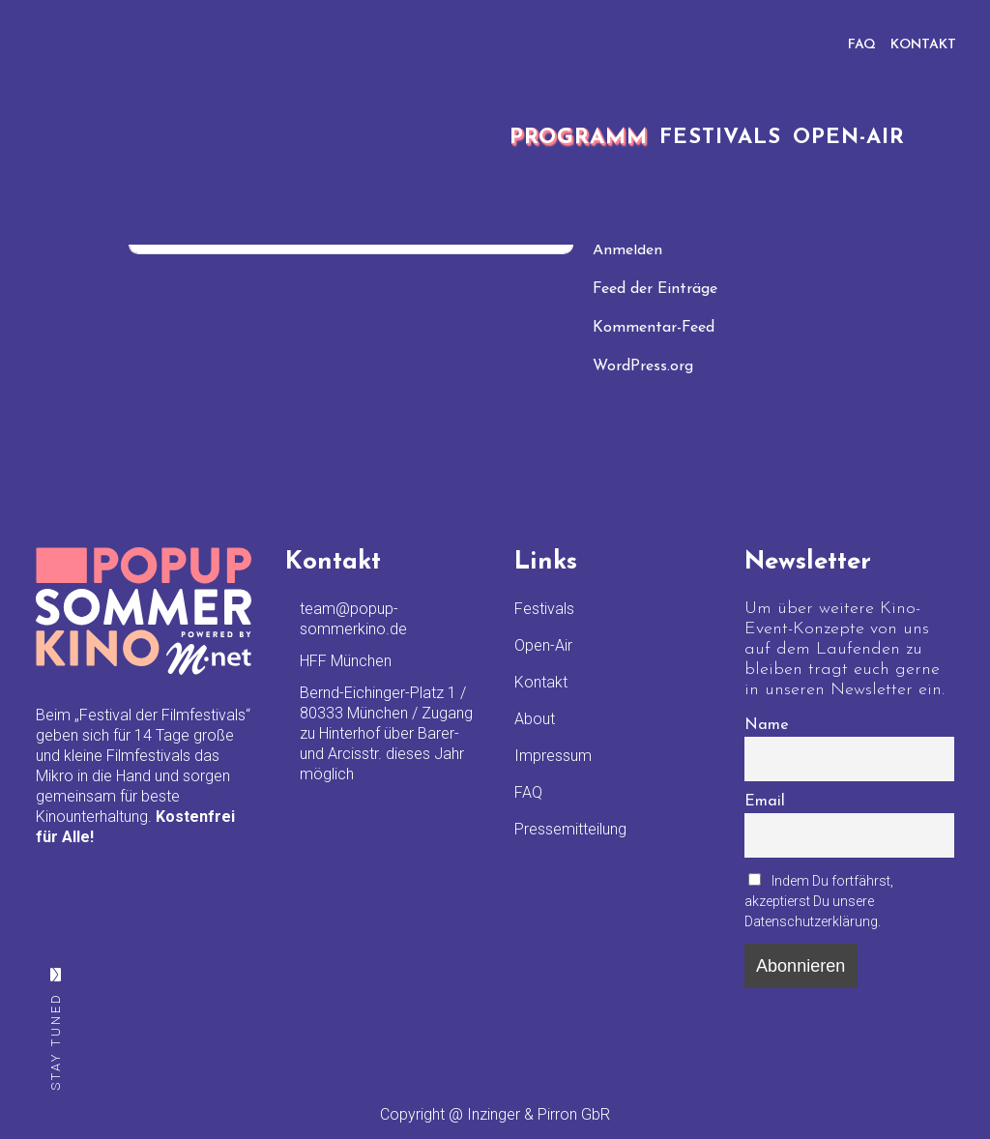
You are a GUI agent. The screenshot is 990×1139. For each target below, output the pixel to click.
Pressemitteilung (570, 829)
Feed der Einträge (655, 289)
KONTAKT (923, 45)
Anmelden (627, 250)
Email (764, 801)
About (534, 719)
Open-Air (543, 645)
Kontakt (541, 682)
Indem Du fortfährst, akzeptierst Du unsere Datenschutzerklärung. (819, 901)
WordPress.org (643, 366)
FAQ (862, 45)
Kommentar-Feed (653, 328)
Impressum (553, 755)
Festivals (544, 608)
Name (766, 725)
